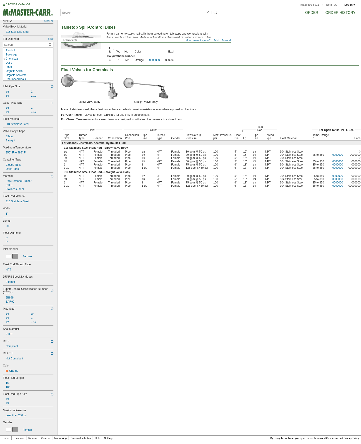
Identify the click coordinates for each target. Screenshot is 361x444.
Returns (32, 438)
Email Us (331, 4)
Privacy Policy (351, 438)
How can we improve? (198, 40)
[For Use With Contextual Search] (28, 45)
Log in (350, 4)
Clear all (48, 21)
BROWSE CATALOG (18, 4)
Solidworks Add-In (81, 438)
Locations (19, 438)
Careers (45, 438)
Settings (108, 438)
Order (311, 13)
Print (216, 40)
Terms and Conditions (326, 438)
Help (97, 438)
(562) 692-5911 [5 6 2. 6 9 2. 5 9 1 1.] (310, 4)
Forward (226, 40)
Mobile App (60, 438)
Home (6, 438)
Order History (340, 13)
